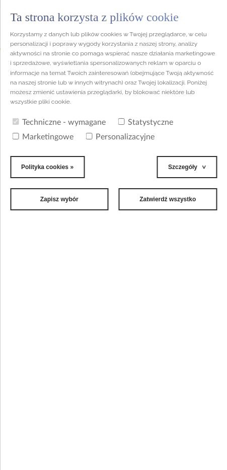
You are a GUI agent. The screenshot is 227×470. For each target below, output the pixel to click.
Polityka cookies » (47, 167)
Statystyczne (145, 122)
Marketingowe (42, 137)
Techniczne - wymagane (59, 122)
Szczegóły (182, 167)
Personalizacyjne (120, 137)
